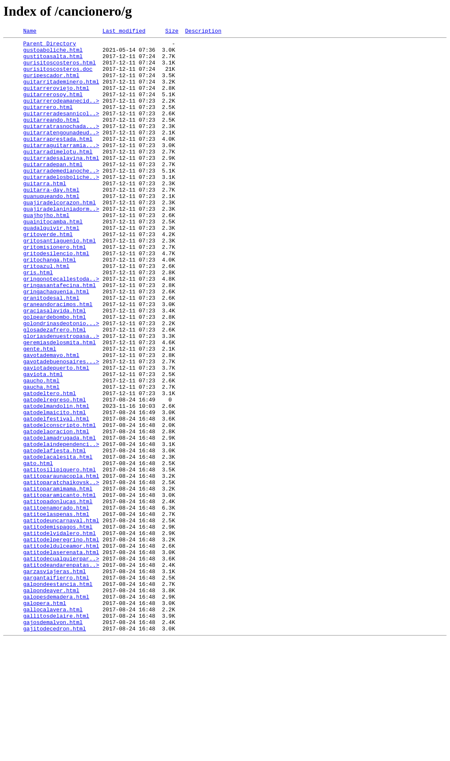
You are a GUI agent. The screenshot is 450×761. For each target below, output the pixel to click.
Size (171, 32)
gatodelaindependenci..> (61, 526)
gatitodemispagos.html (58, 626)
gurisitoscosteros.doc (58, 76)
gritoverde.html (48, 275)
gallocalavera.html (53, 725)
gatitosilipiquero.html (59, 557)
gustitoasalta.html (53, 61)
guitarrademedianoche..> (61, 198)
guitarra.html (44, 213)
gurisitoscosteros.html (59, 68)
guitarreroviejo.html (56, 99)
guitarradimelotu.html (58, 175)
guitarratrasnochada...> (61, 145)
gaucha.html (41, 458)
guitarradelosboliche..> (61, 206)
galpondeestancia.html (58, 694)
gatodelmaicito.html (54, 488)
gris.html (38, 320)
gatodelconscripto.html (59, 503)
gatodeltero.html (49, 465)
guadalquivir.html (51, 267)
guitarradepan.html (53, 191)
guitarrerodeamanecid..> (61, 114)
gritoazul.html (46, 313)
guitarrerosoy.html (53, 107)
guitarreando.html (51, 137)
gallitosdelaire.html (56, 732)
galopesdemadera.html (56, 710)
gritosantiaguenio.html (59, 282)
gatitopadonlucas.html (58, 595)
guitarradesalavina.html (61, 183)
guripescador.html (51, 84)
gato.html (38, 549)
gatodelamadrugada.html (59, 519)
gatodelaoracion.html (56, 511)
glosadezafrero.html (54, 389)
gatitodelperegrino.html (61, 641)
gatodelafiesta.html (54, 534)
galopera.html (44, 717)
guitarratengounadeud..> (61, 152)
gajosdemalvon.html (53, 740)
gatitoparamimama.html (58, 580)
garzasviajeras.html (54, 679)
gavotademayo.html (51, 420)
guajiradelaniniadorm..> (61, 244)
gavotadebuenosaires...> (61, 427)
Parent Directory (49, 46)
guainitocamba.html (53, 259)
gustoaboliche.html (53, 53)
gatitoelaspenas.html (56, 610)
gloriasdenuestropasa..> (61, 397)
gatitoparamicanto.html (59, 587)
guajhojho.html (46, 252)
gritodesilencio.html (56, 297)
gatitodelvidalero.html (59, 633)
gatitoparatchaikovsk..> (61, 572)
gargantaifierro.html (56, 687)
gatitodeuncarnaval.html (61, 618)
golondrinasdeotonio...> (61, 381)
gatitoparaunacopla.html (61, 565)
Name (29, 32)
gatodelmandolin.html (56, 481)
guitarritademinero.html (61, 91)
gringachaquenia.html (56, 343)
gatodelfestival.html (56, 496)
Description (203, 32)
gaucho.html (41, 450)
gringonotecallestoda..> (61, 328)
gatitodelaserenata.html (61, 656)
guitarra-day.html (51, 221)
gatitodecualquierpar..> (61, 664)
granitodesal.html (51, 351)
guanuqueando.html (51, 229)
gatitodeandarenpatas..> (61, 671)
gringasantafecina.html (59, 336)
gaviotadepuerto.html (56, 435)
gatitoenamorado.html (56, 603)
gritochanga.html (49, 305)
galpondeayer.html (51, 702)
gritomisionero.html (54, 290)
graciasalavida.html (54, 366)
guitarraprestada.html (58, 160)
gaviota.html (43, 442)
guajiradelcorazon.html (59, 236)
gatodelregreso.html (54, 473)
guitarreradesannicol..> (61, 130)
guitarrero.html (48, 122)
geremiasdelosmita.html (59, 404)
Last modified (123, 32)
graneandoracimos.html (58, 358)
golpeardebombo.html (54, 374)
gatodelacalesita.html (58, 542)
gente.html (39, 412)
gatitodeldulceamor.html (61, 648)
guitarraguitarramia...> (61, 168)
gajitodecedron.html (54, 748)
